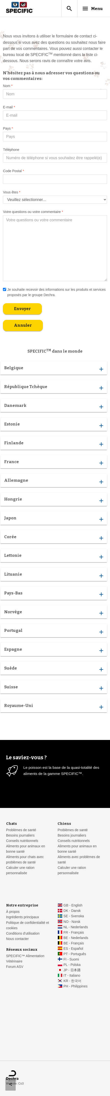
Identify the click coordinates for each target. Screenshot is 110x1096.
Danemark (53, 406)
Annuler (23, 325)
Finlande (53, 444)
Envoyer (22, 308)
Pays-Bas (53, 594)
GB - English (72, 905)
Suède (53, 669)
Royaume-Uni (53, 706)
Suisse (53, 688)
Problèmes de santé (21, 830)
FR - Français (73, 932)
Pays (8, 128)
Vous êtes (11, 192)
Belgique (53, 369)
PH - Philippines (75, 986)
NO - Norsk (71, 922)
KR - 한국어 (72, 981)
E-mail (9, 107)
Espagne (53, 650)
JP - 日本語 (71, 970)
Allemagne (53, 481)
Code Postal (13, 171)
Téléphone (11, 150)
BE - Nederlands (75, 938)
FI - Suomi (71, 959)
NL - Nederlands (75, 927)
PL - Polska (72, 965)
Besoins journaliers (20, 835)
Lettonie (53, 556)
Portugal (53, 631)
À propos (13, 912)
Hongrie (53, 500)
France (53, 463)
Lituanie (53, 575)
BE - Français (73, 943)
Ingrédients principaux (22, 917)
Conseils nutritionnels (22, 841)
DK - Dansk (72, 911)
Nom (7, 86)
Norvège (53, 612)
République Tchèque (53, 387)
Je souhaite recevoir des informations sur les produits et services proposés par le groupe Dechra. (54, 292)
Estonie (53, 425)
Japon (53, 519)
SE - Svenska (73, 916)
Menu (92, 8)
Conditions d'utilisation (23, 933)
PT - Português (74, 954)
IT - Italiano (71, 975)
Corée (53, 537)
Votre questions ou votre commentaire (33, 212)
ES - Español (73, 949)
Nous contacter (17, 939)
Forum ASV (14, 967)
